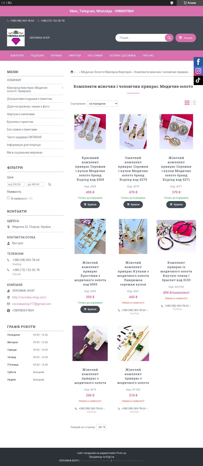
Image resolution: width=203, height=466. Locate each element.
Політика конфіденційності (128, 460)
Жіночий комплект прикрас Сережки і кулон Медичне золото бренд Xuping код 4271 (176, 169)
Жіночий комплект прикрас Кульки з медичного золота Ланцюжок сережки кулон (133, 273)
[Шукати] (169, 38)
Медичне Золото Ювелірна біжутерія (106, 72)
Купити (92, 204)
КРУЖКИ (56, 55)
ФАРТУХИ (75, 55)
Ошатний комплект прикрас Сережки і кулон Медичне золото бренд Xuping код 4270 (133, 169)
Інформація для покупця (24, 144)
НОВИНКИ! (14, 80)
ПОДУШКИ (37, 55)
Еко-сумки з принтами (22, 129)
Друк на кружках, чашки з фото (28, 106)
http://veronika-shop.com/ (29, 297)
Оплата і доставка (123, 55)
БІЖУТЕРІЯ (17, 55)
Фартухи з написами (21, 114)
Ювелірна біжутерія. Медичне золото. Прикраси (27, 89)
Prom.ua (121, 453)
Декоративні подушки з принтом (29, 98)
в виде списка (193, 103)
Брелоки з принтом (20, 121)
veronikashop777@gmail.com (31, 304)
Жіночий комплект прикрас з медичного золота (90, 376)
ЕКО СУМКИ (95, 55)
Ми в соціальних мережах (24, 152)
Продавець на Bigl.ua (101, 456)
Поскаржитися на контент (95, 460)
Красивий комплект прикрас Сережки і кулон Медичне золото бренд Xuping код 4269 (90, 169)
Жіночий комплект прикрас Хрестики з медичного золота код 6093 (90, 273)
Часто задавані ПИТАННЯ (24, 137)
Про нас (148, 55)
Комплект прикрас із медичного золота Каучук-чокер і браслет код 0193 (176, 271)
